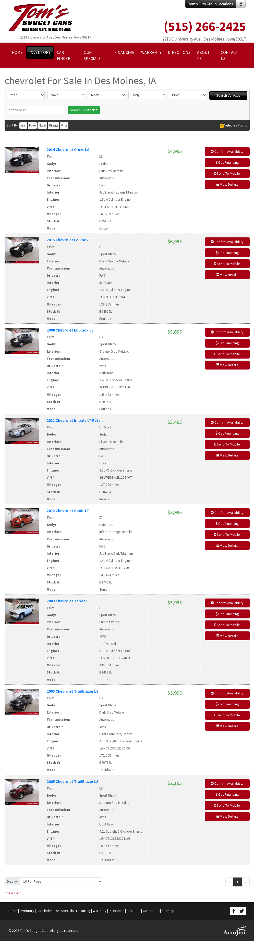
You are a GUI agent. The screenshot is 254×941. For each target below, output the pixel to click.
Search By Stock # (84, 110)
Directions (116, 910)
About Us (133, 910)
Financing (83, 910)
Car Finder (44, 910)
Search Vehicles (228, 95)
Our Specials (64, 910)
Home (12, 910)
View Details (227, 184)
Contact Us (151, 910)
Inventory (27, 910)
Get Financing (227, 162)
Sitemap (168, 910)
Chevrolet (12, 893)
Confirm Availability (227, 151)
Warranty (99, 910)
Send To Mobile (227, 173)
